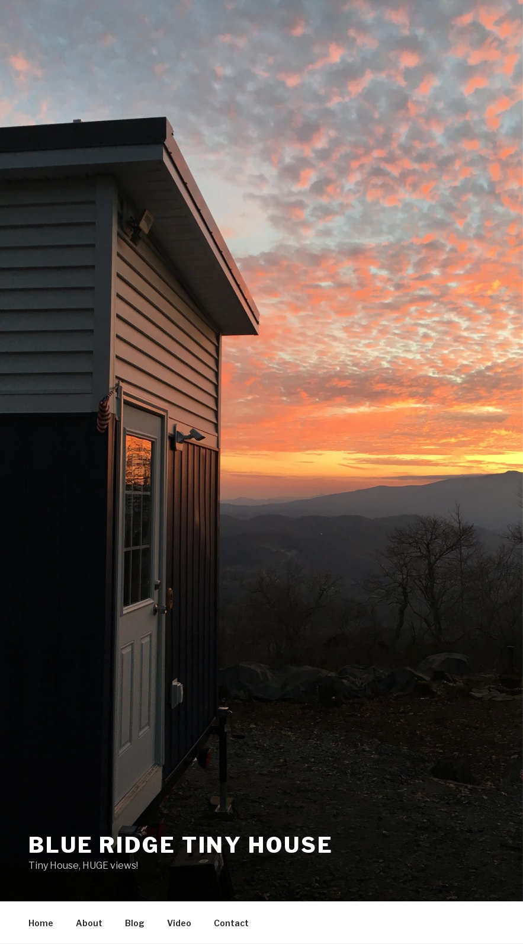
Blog (135, 923)
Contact (231, 923)
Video (179, 923)
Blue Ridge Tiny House (180, 845)
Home (40, 923)
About (89, 923)
